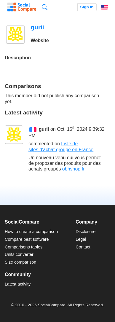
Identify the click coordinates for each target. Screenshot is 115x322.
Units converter (19, 254)
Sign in (86, 7)
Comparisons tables (23, 247)
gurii (44, 129)
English (104, 7)
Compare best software (27, 239)
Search (44, 7)
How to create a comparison (31, 231)
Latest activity (18, 284)
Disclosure (85, 231)
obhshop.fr (73, 168)
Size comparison (20, 262)
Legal (81, 239)
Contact (83, 247)
